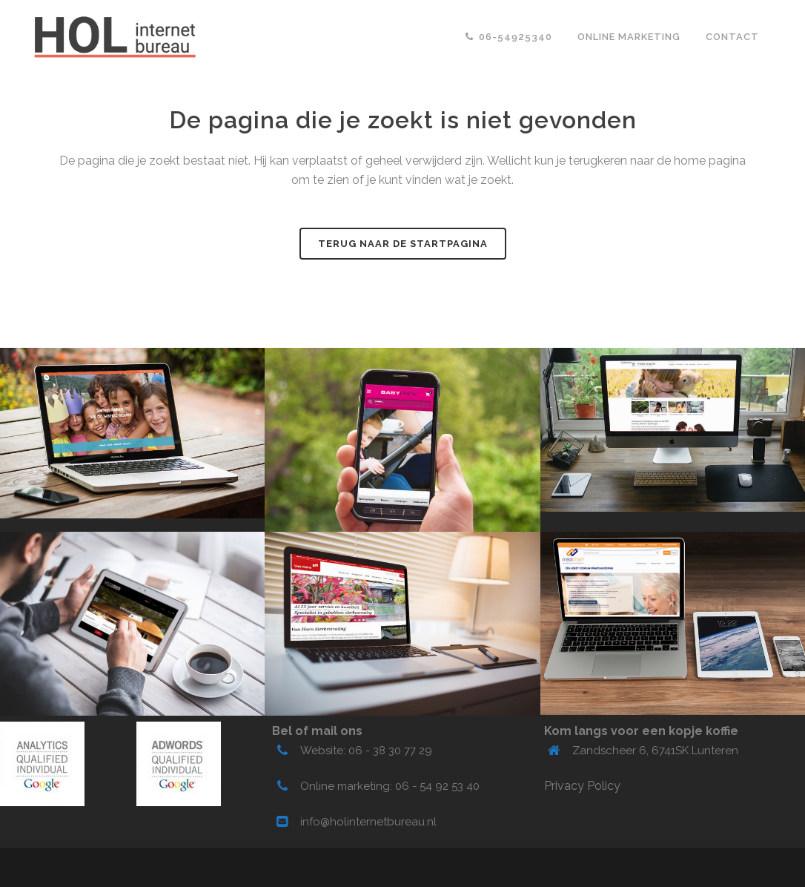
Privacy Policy (582, 786)
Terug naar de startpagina (403, 243)
